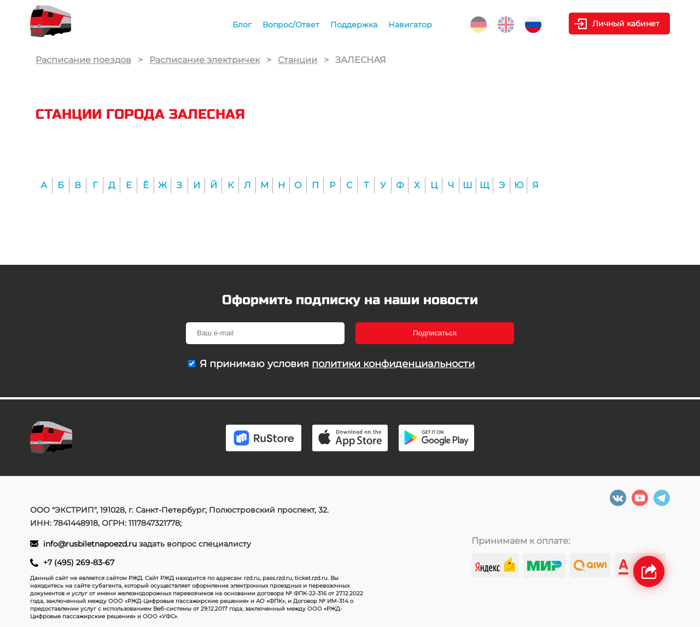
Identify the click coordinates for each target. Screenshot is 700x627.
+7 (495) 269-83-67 (78, 562)
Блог (242, 25)
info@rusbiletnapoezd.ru (91, 544)
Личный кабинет (626, 23)
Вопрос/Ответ (290, 25)
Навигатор (410, 25)
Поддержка (353, 25)
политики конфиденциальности (393, 364)
